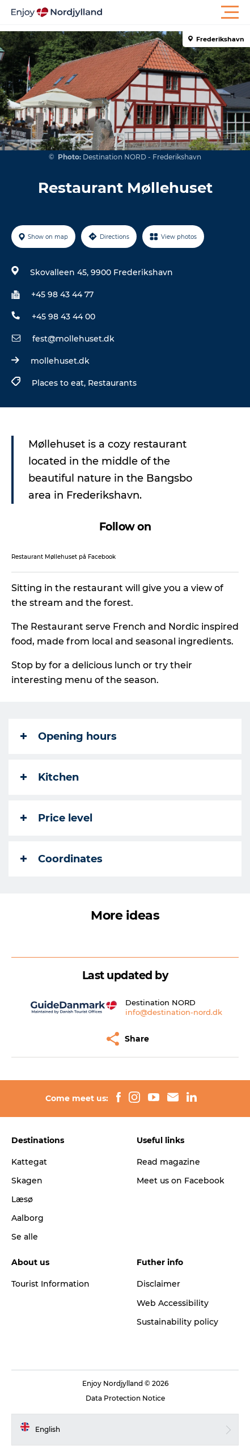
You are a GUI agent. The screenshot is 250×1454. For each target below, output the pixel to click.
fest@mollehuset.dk (73, 339)
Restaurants (112, 383)
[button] (176, 12)
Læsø (22, 1199)
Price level (56, 818)
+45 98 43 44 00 (63, 316)
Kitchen (49, 777)
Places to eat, (60, 383)
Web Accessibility (173, 1303)
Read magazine (168, 1162)
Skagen (27, 1180)
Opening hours (68, 736)
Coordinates (61, 859)
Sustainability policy (177, 1322)
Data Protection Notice (125, 1398)
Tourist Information (50, 1284)
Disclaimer (158, 1284)
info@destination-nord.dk (173, 1012)
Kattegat (29, 1162)
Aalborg (27, 1218)
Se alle (24, 1237)
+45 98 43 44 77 (62, 294)
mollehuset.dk (60, 361)
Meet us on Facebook (180, 1180)
